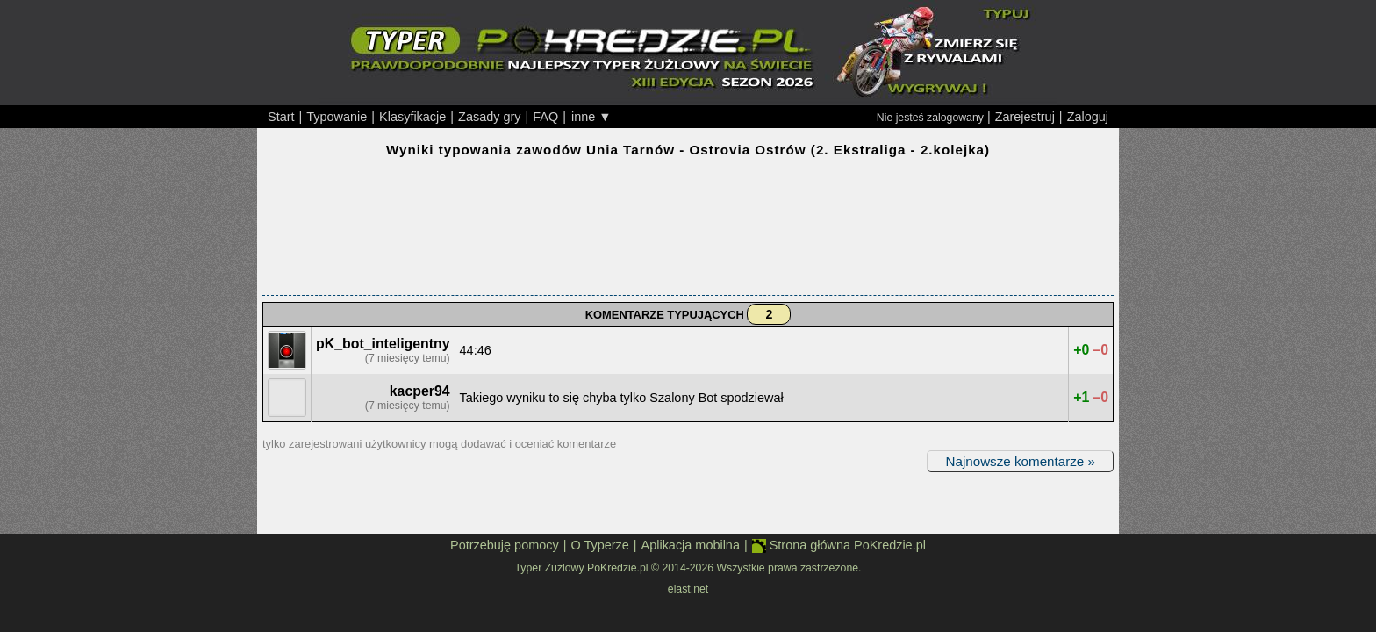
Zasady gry (489, 117)
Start (281, 117)
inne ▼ (591, 117)
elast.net (688, 589)
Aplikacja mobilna (690, 545)
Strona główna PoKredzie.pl (839, 545)
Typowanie (336, 117)
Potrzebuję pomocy (504, 545)
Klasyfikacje (412, 117)
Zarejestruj (1025, 117)
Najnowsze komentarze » (1020, 461)
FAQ (545, 117)
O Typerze (599, 545)
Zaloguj (1087, 117)
